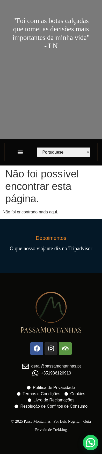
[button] (20, 152)
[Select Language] (63, 152)
